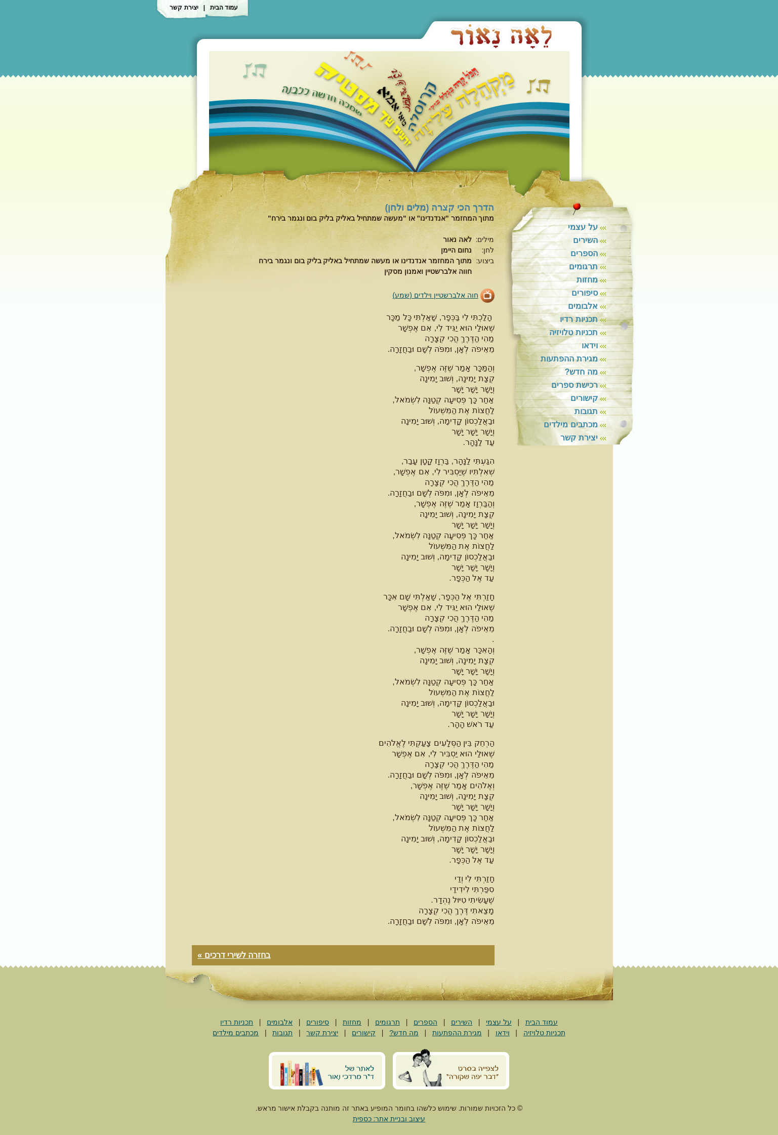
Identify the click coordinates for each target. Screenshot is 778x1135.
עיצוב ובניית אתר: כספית (389, 1119)
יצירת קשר (184, 7)
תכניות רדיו (578, 319)
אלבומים (583, 306)
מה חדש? (580, 372)
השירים (585, 240)
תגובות (586, 411)
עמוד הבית (224, 7)
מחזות (587, 279)
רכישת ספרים (574, 385)
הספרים (584, 253)
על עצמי (582, 227)
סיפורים (584, 293)
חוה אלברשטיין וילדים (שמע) (435, 295)
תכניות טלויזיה (573, 332)
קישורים (584, 398)
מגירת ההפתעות (569, 358)
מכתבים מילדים (570, 424)
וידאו (590, 345)
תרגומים (583, 266)
